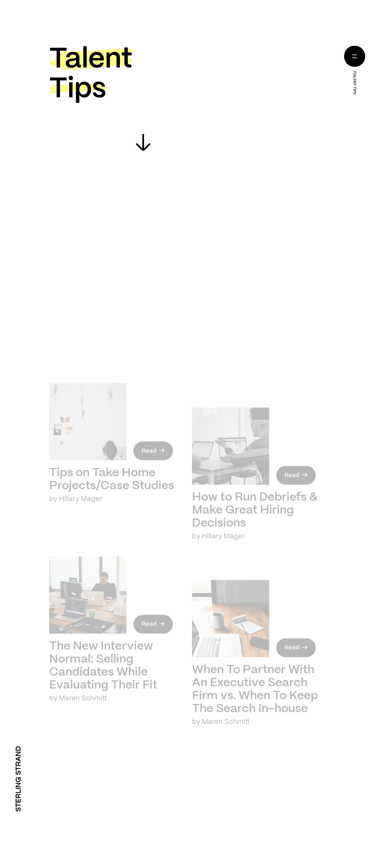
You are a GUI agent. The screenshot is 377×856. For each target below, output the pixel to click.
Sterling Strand (18, 779)
